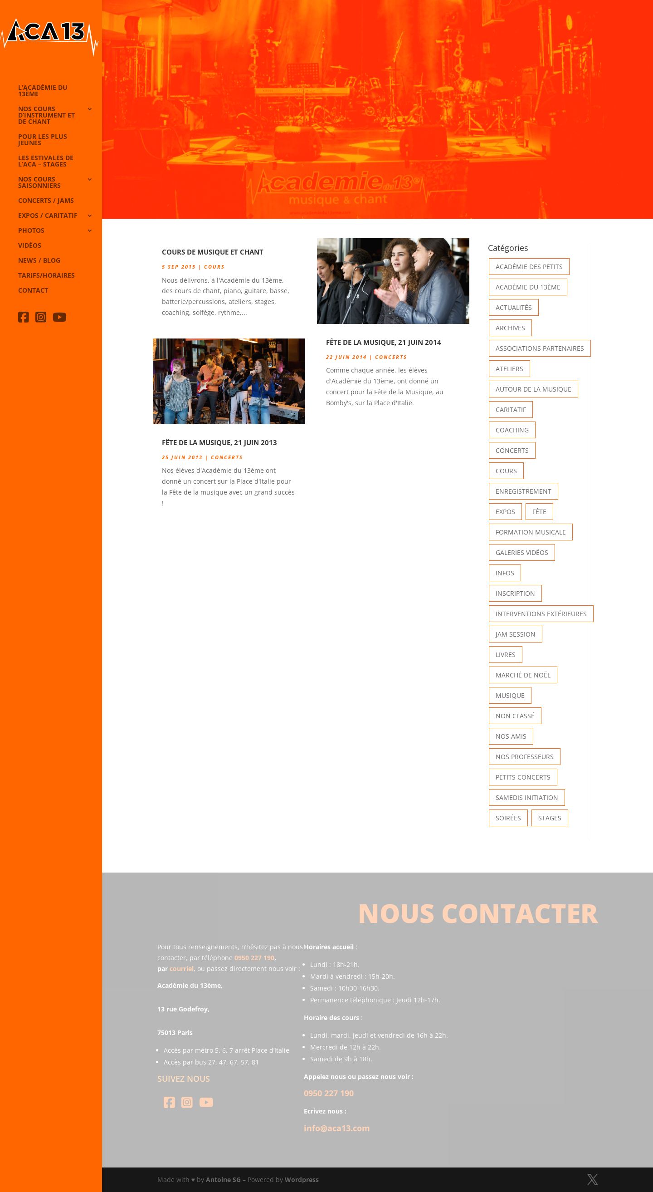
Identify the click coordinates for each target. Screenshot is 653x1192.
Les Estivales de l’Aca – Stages (45, 161)
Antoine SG (223, 1179)
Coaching (512, 430)
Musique (510, 695)
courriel (182, 968)
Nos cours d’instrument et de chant (46, 116)
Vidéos (29, 246)
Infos (505, 573)
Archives (510, 328)
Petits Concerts (523, 777)
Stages (549, 818)
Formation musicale (531, 532)
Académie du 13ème (528, 287)
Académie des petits (529, 266)
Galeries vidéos (522, 552)
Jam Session (516, 634)
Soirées (508, 818)
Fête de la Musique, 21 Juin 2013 (219, 442)
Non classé (515, 715)
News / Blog (39, 261)
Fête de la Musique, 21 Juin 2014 (383, 342)
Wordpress (302, 1179)
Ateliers (509, 368)
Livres (506, 654)
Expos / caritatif (48, 216)
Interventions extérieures (541, 613)
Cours (214, 266)
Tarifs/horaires (46, 276)
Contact (33, 290)
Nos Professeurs (525, 756)
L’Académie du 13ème (43, 91)
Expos (505, 511)
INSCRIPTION (515, 593)
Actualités (514, 307)
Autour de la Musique (533, 389)
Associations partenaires (540, 348)
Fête (539, 511)
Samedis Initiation (527, 797)
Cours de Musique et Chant (212, 251)
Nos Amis (511, 736)
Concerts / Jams (46, 201)
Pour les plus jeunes (42, 140)
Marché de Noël (523, 675)
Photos (31, 231)
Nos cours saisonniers (39, 183)
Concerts (227, 457)
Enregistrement (523, 491)
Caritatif (511, 409)
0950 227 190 (254, 957)
